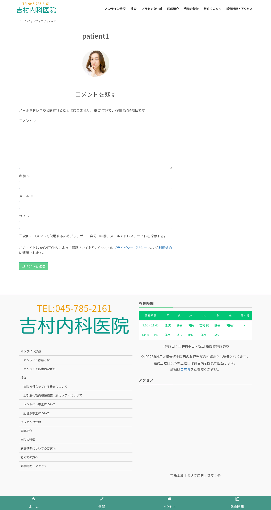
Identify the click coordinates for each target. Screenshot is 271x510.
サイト (24, 216)
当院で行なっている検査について (45, 386)
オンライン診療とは (37, 360)
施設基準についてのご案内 (38, 448)
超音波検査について (37, 413)
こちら (185, 369)
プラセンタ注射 (31, 422)
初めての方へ (29, 457)
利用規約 (165, 247)
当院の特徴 (28, 439)
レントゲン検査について (40, 404)
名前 (24, 176)
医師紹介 (26, 431)
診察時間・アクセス (34, 466)
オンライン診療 (31, 351)
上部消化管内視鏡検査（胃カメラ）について (53, 395)
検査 (23, 378)
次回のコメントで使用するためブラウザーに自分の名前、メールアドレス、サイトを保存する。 (95, 236)
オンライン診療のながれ (40, 369)
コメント (28, 120)
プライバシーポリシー (130, 247)
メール (26, 196)
